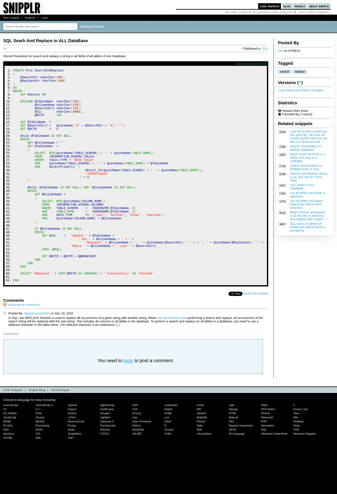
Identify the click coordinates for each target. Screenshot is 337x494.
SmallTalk (138, 469)
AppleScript (107, 445)
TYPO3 (104, 473)
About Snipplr (60, 430)
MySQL (40, 461)
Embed (250, 64)
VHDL (168, 473)
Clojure (72, 449)
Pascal (201, 461)
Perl (231, 461)
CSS (135, 449)
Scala (71, 469)
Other (167, 461)
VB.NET (137, 473)
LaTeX (72, 457)
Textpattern (74, 473)
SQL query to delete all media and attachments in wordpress (308, 227)
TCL (38, 473)
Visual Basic (204, 473)
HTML (232, 453)
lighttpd (105, 457)
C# (5, 449)
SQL (265, 48)
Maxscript (267, 457)
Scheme (105, 469)
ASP (135, 445)
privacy (300, 6)
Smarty (168, 469)
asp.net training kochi (172, 358)
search (284, 71)
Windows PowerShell (274, 473)
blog (287, 6)
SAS (6, 469)
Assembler (171, 445)
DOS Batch (268, 449)
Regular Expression (241, 465)
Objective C (107, 461)
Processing (42, 465)
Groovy (136, 453)
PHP (264, 461)
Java (296, 453)
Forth (38, 453)
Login (44, 17)
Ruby (296, 465)
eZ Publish (10, 453)
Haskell (201, 453)
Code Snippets (13, 430)
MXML (7, 461)
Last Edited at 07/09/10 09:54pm (301, 90)
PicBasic (298, 461)
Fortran (72, 453)
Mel (295, 457)
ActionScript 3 (44, 445)
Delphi (168, 449)
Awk (231, 445)
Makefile (202, 457)
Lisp (134, 457)
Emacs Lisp (300, 449)
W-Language (237, 473)
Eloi (280, 50)
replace (300, 71)
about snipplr (319, 6)
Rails (200, 465)
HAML (168, 453)
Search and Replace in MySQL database (306, 148)
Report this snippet (255, 333)
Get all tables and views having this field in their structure (306, 204)
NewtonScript (76, 461)
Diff (199, 449)
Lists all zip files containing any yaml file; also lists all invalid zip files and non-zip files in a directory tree (308, 136)
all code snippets (238, 12)
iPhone (265, 453)
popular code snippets (275, 12)
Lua (166, 457)
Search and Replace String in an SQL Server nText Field (308, 177)
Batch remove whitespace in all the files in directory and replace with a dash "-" (308, 216)
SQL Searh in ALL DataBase (302, 186)
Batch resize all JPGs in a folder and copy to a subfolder (307, 157)
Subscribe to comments (21, 344)
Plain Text (261, 64)
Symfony (8, 473)
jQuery (39, 457)
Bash (264, 445)
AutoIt (200, 445)
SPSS (232, 469)
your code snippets (313, 12)
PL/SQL (8, 465)
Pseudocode (107, 465)
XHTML (8, 477)
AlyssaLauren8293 (37, 353)
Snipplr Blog (37, 430)
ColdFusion (107, 449)
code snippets (269, 6)
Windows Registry (304, 473)
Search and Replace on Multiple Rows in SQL (306, 167)
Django (233, 449)
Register (30, 17)
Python (136, 465)
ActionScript (10, 445)
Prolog (72, 465)
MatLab (233, 457)
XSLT (71, 477)
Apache (72, 445)
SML (199, 469)
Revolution (267, 465)
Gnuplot (105, 453)
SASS (39, 469)
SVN (296, 469)
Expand (240, 64)
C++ (38, 449)
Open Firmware (141, 461)
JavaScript (9, 457)
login (128, 400)
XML (38, 477)
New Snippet (11, 17)
